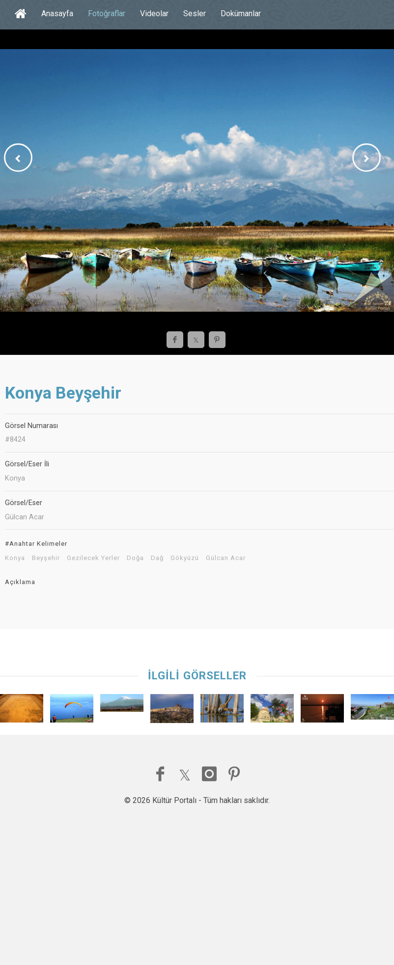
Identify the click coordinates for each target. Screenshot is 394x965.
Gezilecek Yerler (93, 558)
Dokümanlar (241, 13)
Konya (15, 558)
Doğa (135, 558)
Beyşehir (46, 558)
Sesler (194, 13)
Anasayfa (57, 13)
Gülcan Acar (226, 558)
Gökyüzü (184, 558)
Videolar (154, 13)
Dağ (157, 558)
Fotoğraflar (106, 13)
